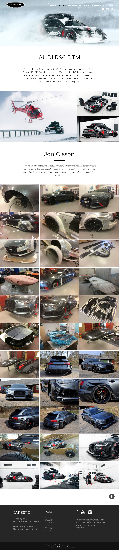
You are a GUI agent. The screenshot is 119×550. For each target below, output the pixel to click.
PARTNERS (96, 5)
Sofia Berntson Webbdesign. (65, 547)
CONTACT (108, 5)
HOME (53, 5)
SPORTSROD (74, 5)
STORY (85, 5)
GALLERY (61, 5)
